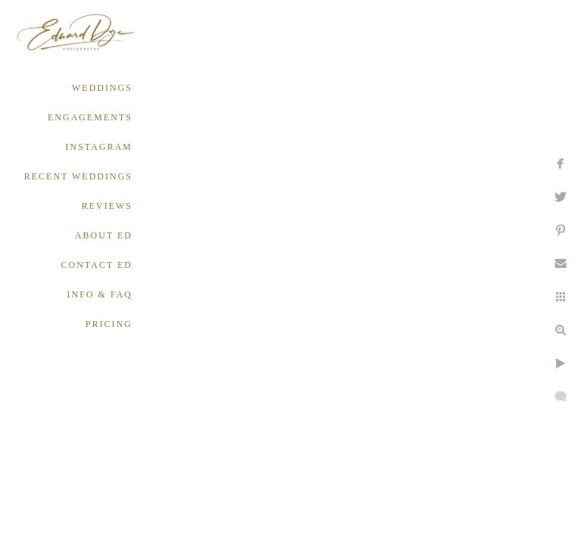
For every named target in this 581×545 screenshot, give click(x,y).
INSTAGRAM (99, 147)
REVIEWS (107, 206)
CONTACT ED (96, 265)
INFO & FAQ (99, 294)
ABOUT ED (103, 235)
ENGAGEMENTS (90, 117)
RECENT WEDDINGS (78, 176)
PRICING (108, 324)
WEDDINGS (102, 88)
